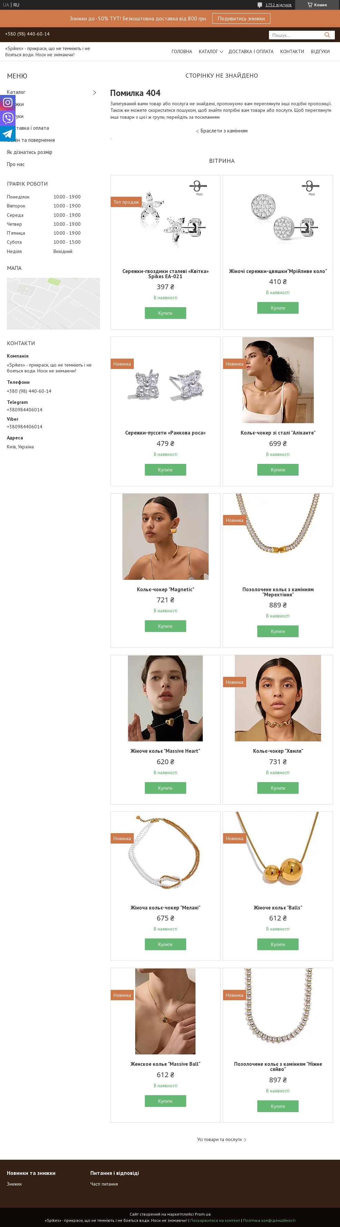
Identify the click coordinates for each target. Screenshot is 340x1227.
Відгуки (320, 51)
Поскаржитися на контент (215, 1220)
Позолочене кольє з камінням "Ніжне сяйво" (278, 1066)
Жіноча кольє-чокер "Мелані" (165, 907)
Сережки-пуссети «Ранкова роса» (165, 432)
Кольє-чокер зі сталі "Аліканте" (278, 432)
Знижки (15, 104)
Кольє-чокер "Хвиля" (278, 750)
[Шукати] (327, 35)
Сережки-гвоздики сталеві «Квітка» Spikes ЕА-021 (165, 274)
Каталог (208, 51)
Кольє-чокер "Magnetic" (165, 589)
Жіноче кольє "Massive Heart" (165, 750)
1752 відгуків (279, 4)
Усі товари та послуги (219, 1139)
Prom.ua (203, 1214)
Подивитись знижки (241, 18)
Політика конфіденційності (269, 1220)
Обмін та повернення (31, 140)
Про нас (16, 164)
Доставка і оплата (250, 51)
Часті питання (104, 1184)
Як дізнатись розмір (29, 152)
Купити (165, 313)
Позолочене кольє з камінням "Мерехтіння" (278, 592)
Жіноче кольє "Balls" (278, 907)
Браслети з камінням (224, 130)
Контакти (292, 51)
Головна (182, 51)
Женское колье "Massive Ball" (165, 1064)
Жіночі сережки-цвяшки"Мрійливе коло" (278, 271)
